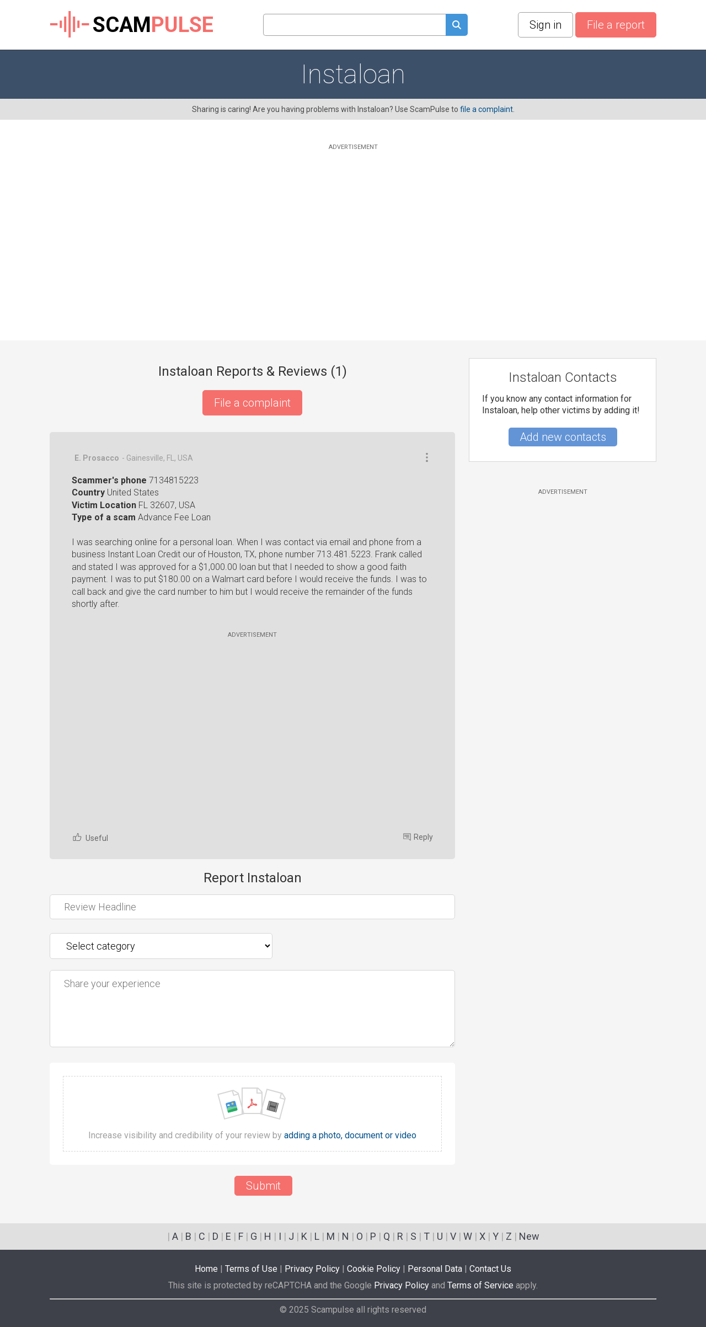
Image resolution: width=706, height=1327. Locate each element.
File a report (616, 24)
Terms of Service (480, 1285)
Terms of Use (251, 1269)
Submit (263, 1185)
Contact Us (490, 1269)
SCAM (131, 25)
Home (206, 1269)
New (529, 1236)
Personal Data (435, 1269)
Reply (418, 837)
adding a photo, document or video (350, 1135)
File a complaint (252, 402)
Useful (90, 837)
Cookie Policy (373, 1269)
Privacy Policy (312, 1269)
